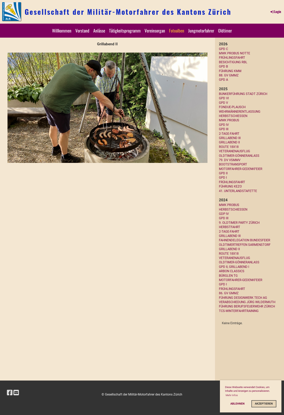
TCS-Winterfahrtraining (239, 311)
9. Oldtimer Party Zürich (239, 223)
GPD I (223, 177)
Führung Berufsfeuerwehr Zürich (247, 306)
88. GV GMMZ (229, 75)
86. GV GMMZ (229, 293)
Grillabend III (230, 138)
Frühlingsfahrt (232, 57)
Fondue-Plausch (232, 107)
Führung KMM (230, 71)
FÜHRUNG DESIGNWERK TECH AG (243, 298)
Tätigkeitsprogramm (125, 30)
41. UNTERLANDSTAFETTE (238, 191)
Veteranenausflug (234, 151)
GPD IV (224, 125)
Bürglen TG (228, 276)
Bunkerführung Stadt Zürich (243, 94)
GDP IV (224, 214)
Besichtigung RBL (233, 62)
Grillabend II (229, 142)
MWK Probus (229, 120)
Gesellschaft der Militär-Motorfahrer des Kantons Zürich (128, 12)
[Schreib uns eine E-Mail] (16, 392)
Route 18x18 (229, 147)
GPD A (223, 80)
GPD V (223, 103)
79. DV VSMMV (229, 160)
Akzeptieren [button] (264, 403)
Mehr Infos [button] (232, 395)
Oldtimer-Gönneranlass (239, 156)
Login (275, 11)
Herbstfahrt (229, 227)
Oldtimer (225, 30)
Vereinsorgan (155, 30)
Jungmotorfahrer (201, 30)
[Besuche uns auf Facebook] (9, 392)
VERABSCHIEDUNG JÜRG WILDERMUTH (247, 302)
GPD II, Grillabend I (234, 267)
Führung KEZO (230, 186)
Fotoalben (176, 30)
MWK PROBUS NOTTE (234, 53)
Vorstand (82, 30)
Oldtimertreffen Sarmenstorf (245, 245)
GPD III (223, 129)
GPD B (223, 66)
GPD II (223, 173)
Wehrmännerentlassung (239, 111)
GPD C (223, 49)
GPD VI (224, 98)
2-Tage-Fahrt (229, 134)
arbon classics (231, 271)
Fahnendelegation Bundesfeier (244, 240)
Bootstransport (233, 164)
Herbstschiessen (233, 116)
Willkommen (61, 30)
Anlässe (99, 30)
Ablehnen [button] (237, 403)
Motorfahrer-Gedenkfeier (240, 169)
